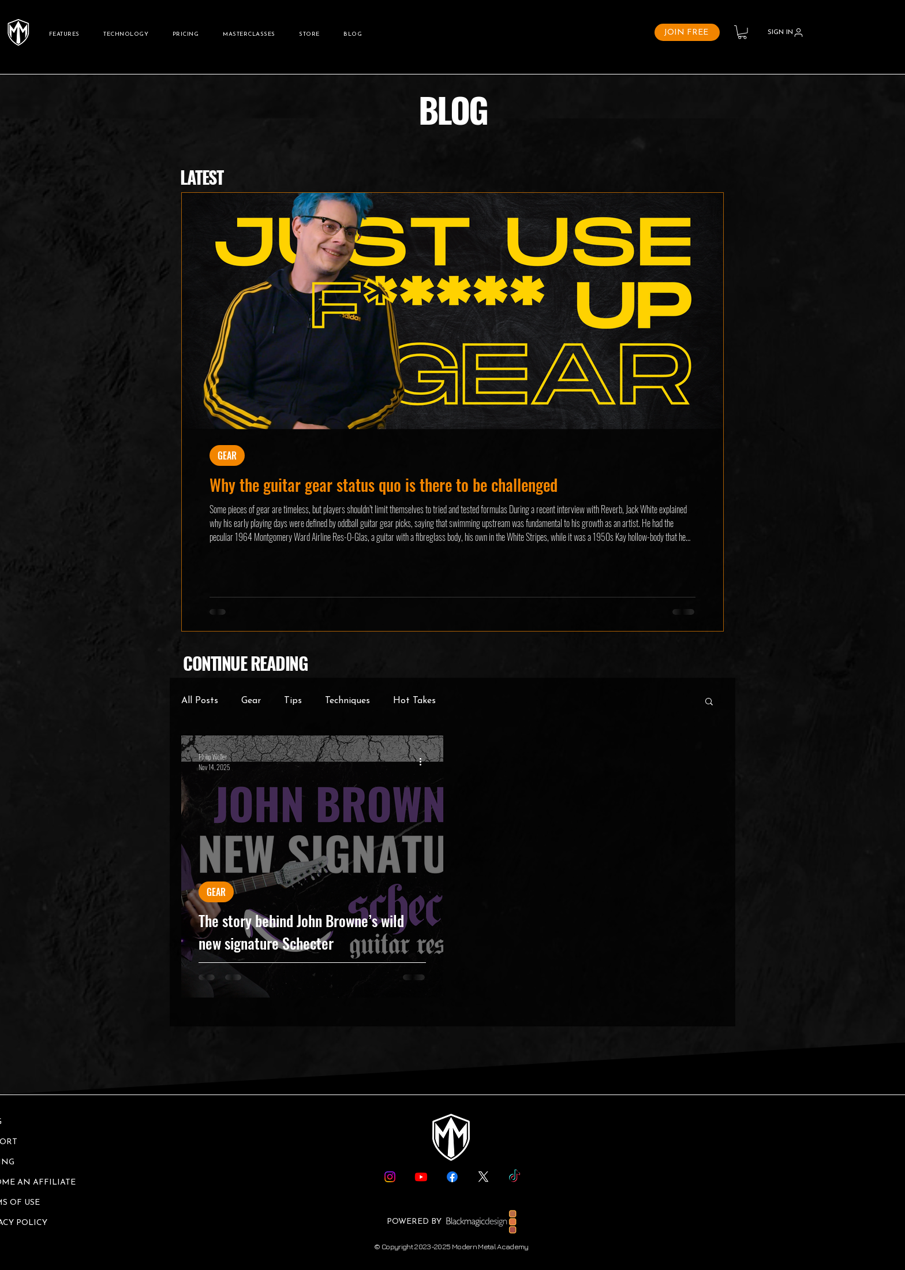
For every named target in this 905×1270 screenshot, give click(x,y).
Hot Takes (414, 700)
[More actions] (424, 761)
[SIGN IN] (785, 32)
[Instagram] (390, 1177)
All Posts (199, 700)
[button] (742, 32)
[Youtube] (421, 1177)
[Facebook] (452, 1177)
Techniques (347, 700)
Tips (293, 700)
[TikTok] (514, 1177)
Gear (251, 700)
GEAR (227, 455)
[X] (483, 1177)
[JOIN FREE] (687, 32)
